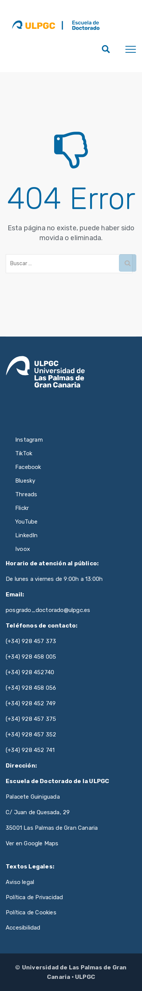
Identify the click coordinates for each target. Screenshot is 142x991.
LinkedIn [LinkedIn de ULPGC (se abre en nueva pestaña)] (26, 535)
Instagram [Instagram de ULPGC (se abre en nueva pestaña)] (29, 439)
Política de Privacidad (34, 897)
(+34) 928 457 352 (31, 734)
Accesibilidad (23, 927)
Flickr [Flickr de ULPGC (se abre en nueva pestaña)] (22, 508)
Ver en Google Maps (32, 843)
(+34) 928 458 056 (31, 687)
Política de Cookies (31, 912)
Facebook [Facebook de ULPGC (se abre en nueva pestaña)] (28, 467)
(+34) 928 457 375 (31, 719)
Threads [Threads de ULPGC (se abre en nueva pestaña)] (26, 494)
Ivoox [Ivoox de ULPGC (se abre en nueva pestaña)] (22, 549)
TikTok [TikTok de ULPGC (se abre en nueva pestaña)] (23, 453)
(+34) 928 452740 (30, 672)
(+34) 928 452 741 (30, 750)
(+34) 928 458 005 (31, 656)
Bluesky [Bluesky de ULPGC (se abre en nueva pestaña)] (25, 480)
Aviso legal (20, 882)
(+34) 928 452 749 (31, 703)
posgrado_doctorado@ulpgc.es (48, 610)
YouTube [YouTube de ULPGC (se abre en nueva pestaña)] (26, 521)
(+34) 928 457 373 (31, 641)
